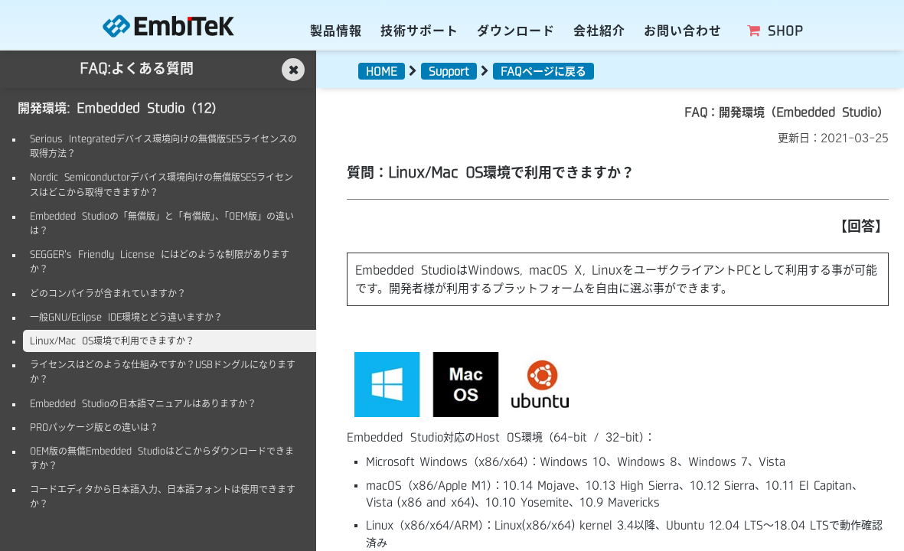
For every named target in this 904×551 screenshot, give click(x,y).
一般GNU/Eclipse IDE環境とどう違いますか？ (126, 316)
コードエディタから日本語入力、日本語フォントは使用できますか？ (162, 496)
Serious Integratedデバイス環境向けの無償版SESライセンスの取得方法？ (163, 146)
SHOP (773, 30)
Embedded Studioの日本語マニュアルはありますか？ (143, 403)
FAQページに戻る (543, 71)
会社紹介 (599, 30)
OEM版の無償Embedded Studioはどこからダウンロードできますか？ (162, 458)
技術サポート (419, 30)
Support (449, 71)
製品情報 (336, 30)
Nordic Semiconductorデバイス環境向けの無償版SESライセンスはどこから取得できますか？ (161, 184)
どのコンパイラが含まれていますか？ (108, 293)
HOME (381, 71)
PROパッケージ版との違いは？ (94, 427)
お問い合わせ (683, 30)
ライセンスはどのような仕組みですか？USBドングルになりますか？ (162, 371)
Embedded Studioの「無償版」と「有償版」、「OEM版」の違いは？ (162, 223)
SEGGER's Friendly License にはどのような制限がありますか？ (159, 261)
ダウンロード (516, 30)
